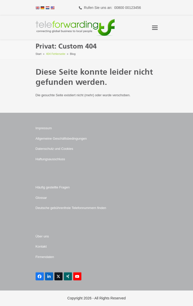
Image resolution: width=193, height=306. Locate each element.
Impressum (44, 128)
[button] (155, 27)
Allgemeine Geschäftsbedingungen (61, 138)
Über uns (42, 236)
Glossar (41, 198)
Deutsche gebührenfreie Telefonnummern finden (71, 208)
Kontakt (41, 246)
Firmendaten (45, 257)
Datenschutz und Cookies (54, 149)
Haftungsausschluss (50, 159)
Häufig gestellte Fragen (53, 187)
